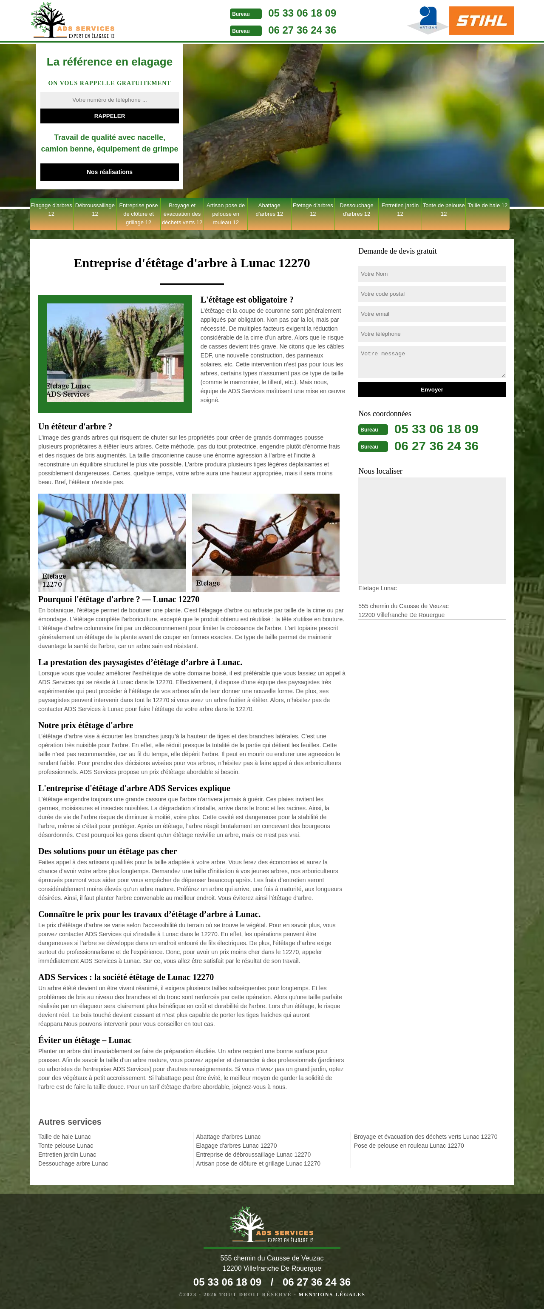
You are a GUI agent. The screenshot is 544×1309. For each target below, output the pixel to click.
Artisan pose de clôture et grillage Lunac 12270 (258, 1163)
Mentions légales (332, 1295)
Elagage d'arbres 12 (51, 209)
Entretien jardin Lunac (67, 1154)
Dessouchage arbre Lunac (73, 1163)
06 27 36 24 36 (296, 30)
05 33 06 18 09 (296, 13)
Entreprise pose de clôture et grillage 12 (138, 214)
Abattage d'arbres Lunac (228, 1136)
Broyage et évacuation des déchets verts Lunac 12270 (426, 1136)
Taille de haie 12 (487, 205)
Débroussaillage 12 (95, 209)
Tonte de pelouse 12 (444, 209)
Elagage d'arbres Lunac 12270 (236, 1145)
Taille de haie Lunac (64, 1136)
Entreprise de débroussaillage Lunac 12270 (253, 1154)
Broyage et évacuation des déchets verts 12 (182, 214)
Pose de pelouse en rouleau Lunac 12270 (409, 1145)
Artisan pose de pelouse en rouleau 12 (226, 214)
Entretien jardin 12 (400, 209)
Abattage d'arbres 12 (269, 209)
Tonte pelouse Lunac (65, 1145)
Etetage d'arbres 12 (313, 209)
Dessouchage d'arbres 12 (357, 209)
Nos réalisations (110, 172)
